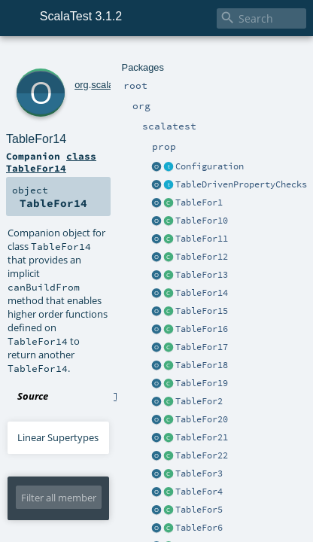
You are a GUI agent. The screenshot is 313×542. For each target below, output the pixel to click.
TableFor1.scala (147, 221)
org (61, 58)
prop (121, 58)
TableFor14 (93, 75)
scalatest (90, 58)
